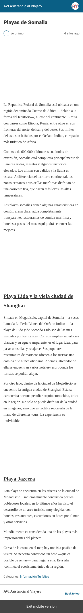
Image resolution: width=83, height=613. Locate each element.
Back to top (72, 593)
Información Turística (34, 576)
